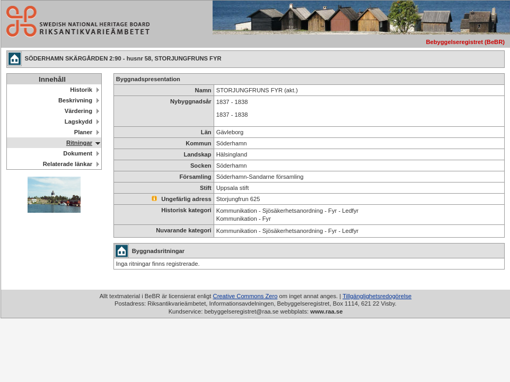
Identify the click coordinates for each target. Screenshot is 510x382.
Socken (201, 165)
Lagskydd (78, 121)
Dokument (77, 153)
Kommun (198, 143)
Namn (203, 90)
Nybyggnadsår (191, 101)
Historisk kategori (186, 210)
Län (206, 132)
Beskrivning (75, 100)
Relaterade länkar (67, 164)
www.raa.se (326, 311)
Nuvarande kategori (183, 230)
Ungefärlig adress (182, 199)
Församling (195, 176)
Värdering (78, 111)
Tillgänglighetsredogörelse (376, 296)
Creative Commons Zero (245, 296)
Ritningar (79, 143)
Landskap (197, 154)
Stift (206, 188)
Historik (81, 89)
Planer (83, 132)
